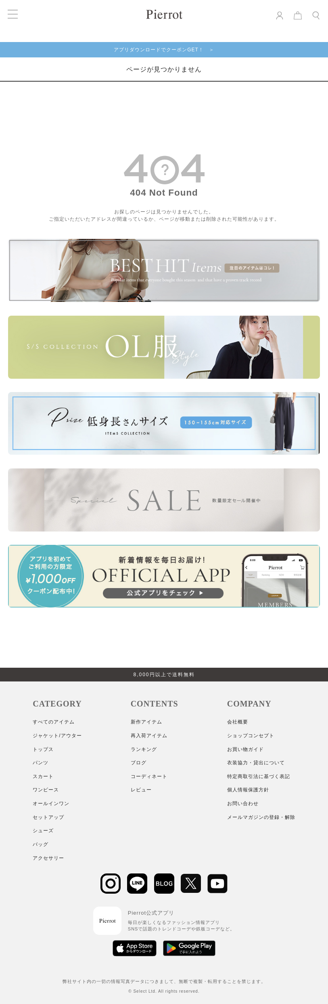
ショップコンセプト (250, 735)
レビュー (141, 790)
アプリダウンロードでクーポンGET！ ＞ (164, 50)
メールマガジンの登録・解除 (261, 817)
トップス (43, 749)
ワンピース (46, 790)
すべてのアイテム (54, 722)
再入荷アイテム (149, 735)
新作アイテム (146, 722)
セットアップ (48, 817)
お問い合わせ (243, 803)
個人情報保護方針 (248, 790)
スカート (43, 776)
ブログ (138, 763)
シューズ (43, 830)
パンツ (40, 763)
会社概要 (237, 722)
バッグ (40, 844)
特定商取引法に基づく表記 (258, 776)
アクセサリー (48, 858)
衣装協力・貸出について (256, 763)
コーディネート (149, 776)
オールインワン (51, 803)
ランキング (144, 749)
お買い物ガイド (245, 749)
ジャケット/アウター (57, 735)
